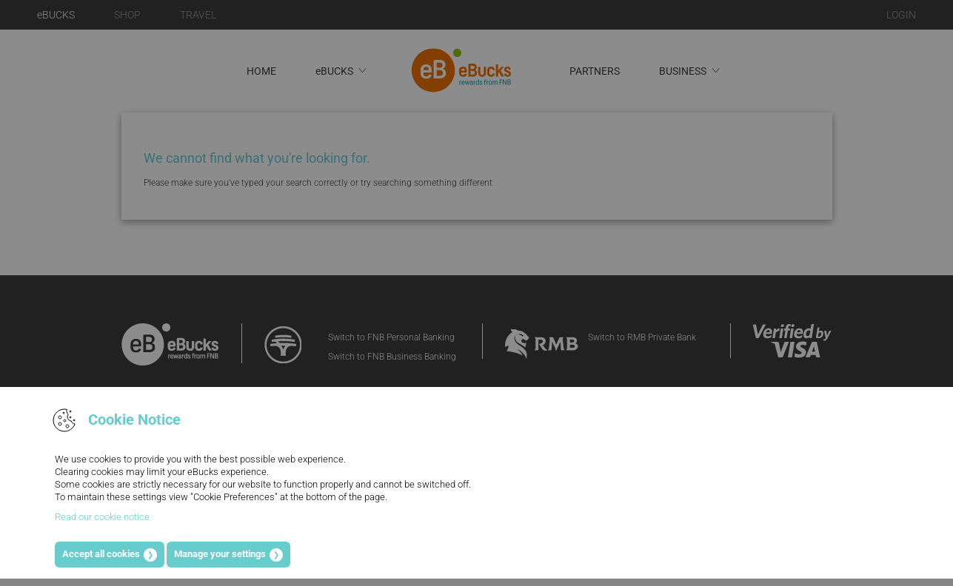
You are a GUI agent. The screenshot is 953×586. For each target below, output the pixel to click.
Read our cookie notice (102, 516)
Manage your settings (220, 553)
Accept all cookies (101, 553)
